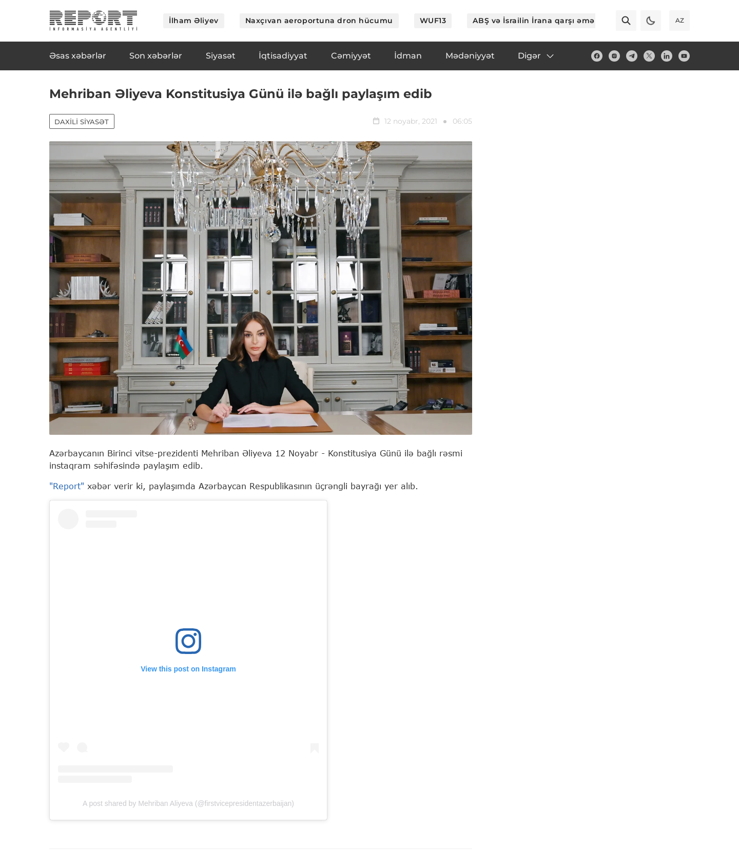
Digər (536, 56)
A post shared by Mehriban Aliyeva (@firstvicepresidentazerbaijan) (188, 804)
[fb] (596, 56)
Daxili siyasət (82, 122)
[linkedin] (666, 56)
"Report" (66, 486)
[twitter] (649, 56)
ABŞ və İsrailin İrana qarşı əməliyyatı (545, 20)
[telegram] (631, 56)
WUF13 (433, 20)
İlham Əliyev (194, 20)
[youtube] (684, 56)
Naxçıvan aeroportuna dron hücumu (319, 20)
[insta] (614, 56)
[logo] (93, 20)
